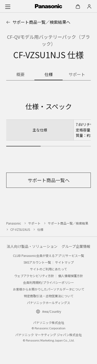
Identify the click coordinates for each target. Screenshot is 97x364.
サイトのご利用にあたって (48, 269)
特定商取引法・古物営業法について (48, 296)
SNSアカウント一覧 (37, 262)
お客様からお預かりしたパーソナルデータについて (48, 289)
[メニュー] (7, 6)
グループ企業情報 (76, 246)
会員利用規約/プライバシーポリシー (48, 282)
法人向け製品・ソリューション (32, 246)
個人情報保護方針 (70, 275)
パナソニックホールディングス (48, 302)
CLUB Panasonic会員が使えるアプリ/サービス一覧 (48, 255)
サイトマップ (64, 262)
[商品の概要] (20, 74)
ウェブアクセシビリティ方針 (34, 275)
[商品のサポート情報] (77, 74)
